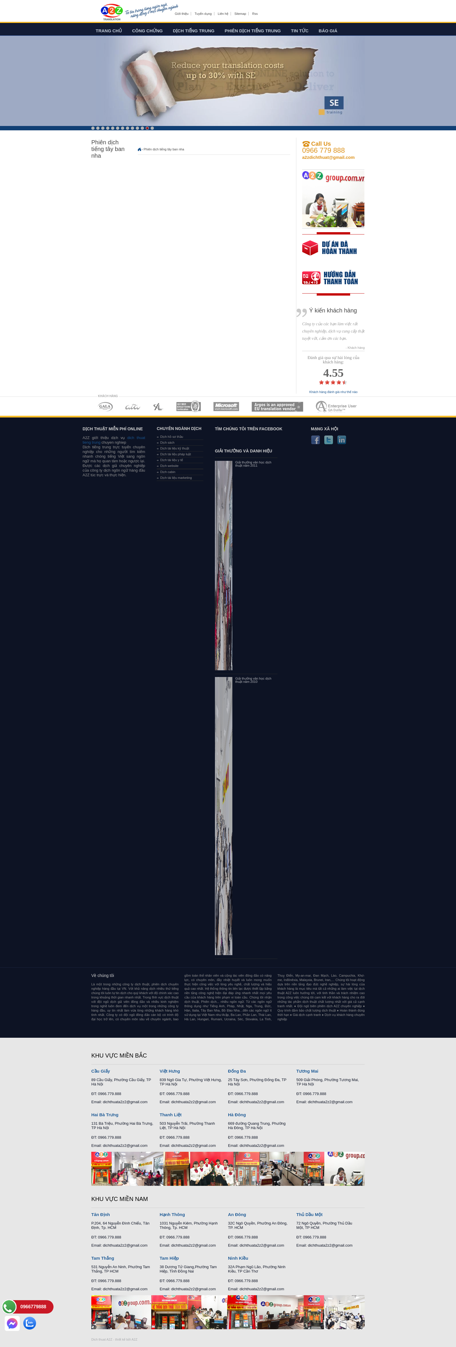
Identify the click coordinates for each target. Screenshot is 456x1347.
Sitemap (240, 13)
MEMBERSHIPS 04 (188, 406)
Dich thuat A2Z (101, 1339)
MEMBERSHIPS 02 (133, 406)
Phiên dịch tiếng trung (253, 30)
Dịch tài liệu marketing (176, 477)
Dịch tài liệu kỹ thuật (174, 448)
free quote (329, 252)
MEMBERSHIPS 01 (105, 406)
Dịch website (169, 466)
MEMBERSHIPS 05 (226, 406)
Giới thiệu (181, 13)
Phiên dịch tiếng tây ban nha (164, 149)
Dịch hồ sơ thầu (171, 436)
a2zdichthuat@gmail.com (328, 157)
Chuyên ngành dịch (179, 428)
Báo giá (328, 30)
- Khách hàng (355, 347)
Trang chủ (109, 30)
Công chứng (147, 30)
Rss (255, 13)
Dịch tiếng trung (194, 30)
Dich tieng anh (111, 12)
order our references (334, 278)
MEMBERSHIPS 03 (158, 406)
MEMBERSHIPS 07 (337, 406)
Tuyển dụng (203, 13)
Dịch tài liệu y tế (171, 460)
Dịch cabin (167, 472)
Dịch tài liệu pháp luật (175, 454)
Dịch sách (167, 442)
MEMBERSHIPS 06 (277, 406)
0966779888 (33, 1306)
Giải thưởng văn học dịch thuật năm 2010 (253, 680)
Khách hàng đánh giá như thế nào (333, 392)
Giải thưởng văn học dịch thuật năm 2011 (253, 464)
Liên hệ (223, 13)
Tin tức (300, 30)
